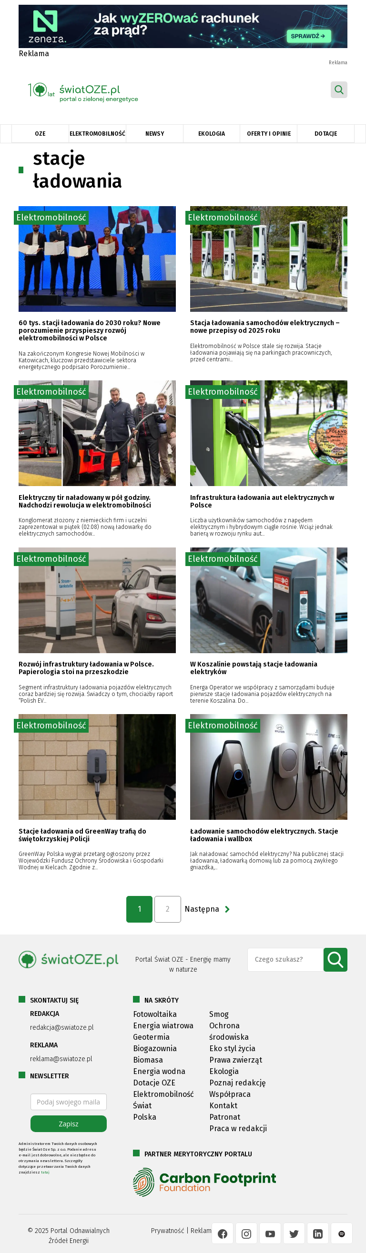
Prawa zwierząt (235, 1059)
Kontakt (223, 1105)
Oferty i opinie (269, 133)
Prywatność (167, 1231)
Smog (219, 1014)
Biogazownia (155, 1048)
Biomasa (148, 1059)
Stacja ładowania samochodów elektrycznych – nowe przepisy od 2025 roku (265, 327)
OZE (40, 133)
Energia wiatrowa (163, 1025)
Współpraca (230, 1094)
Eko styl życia (232, 1048)
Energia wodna (159, 1071)
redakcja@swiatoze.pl (62, 1028)
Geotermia (151, 1037)
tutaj (45, 1172)
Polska (144, 1117)
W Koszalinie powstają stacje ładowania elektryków (253, 668)
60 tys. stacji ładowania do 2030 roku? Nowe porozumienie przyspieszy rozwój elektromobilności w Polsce (90, 330)
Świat (142, 1105)
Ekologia (211, 133)
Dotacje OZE (154, 1082)
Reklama (203, 1231)
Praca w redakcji (238, 1128)
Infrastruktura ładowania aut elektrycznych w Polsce (262, 501)
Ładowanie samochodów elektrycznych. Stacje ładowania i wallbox (264, 835)
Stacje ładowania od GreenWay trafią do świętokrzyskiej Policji (82, 835)
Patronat (224, 1117)
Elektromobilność (97, 133)
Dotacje (326, 133)
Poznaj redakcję (237, 1082)
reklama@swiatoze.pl (61, 1059)
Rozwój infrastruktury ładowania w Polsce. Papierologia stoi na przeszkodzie (86, 668)
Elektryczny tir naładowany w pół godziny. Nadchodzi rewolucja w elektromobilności (85, 501)
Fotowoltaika (155, 1014)
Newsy (154, 133)
